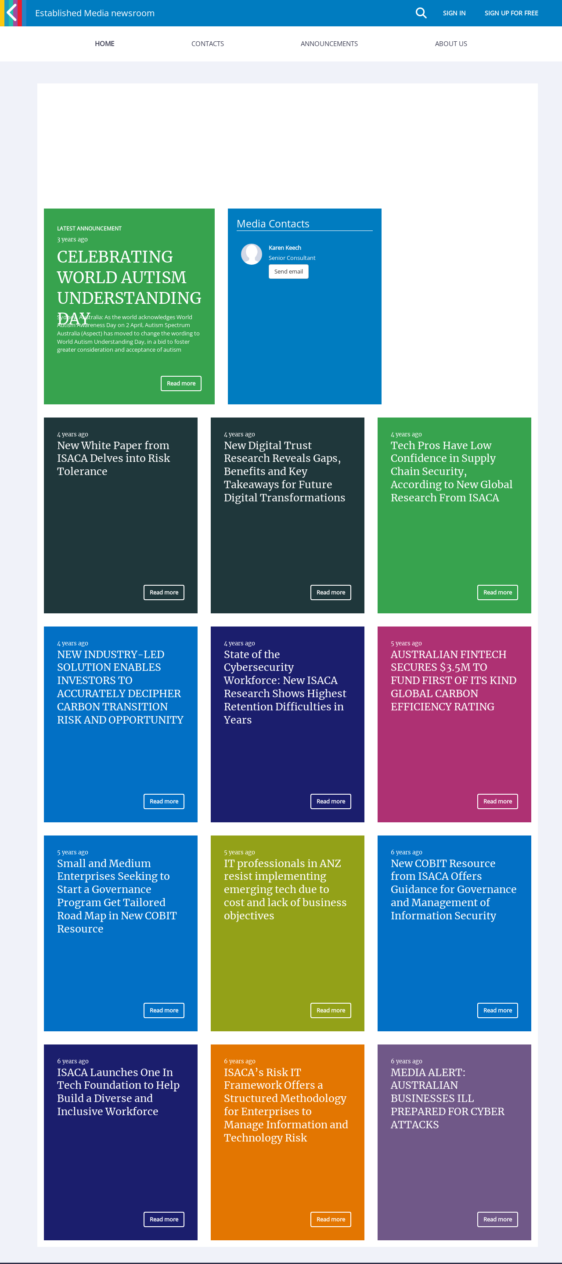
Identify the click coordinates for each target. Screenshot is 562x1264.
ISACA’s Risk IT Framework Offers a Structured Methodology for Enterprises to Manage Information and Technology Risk (286, 1105)
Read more (181, 383)
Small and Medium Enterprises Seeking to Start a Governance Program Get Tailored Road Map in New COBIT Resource (117, 896)
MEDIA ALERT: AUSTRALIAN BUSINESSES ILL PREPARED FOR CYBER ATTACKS (447, 1098)
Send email (288, 271)
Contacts (207, 43)
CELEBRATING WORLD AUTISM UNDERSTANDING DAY (129, 287)
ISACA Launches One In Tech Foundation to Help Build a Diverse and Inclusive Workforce (118, 1092)
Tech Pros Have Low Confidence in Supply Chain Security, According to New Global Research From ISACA (452, 471)
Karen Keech (285, 248)
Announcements (329, 43)
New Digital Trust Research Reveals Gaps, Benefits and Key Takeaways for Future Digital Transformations (285, 471)
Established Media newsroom (95, 13)
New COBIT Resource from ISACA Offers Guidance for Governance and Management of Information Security (454, 889)
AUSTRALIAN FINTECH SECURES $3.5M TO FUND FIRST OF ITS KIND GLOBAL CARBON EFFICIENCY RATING (453, 680)
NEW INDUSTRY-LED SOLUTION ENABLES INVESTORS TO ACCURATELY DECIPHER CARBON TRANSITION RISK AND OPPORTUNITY (120, 687)
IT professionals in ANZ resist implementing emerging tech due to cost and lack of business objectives (285, 889)
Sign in (454, 13)
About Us (451, 43)
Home (104, 43)
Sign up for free (511, 13)
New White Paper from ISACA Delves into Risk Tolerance (113, 458)
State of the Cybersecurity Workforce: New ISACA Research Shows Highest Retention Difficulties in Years (285, 687)
